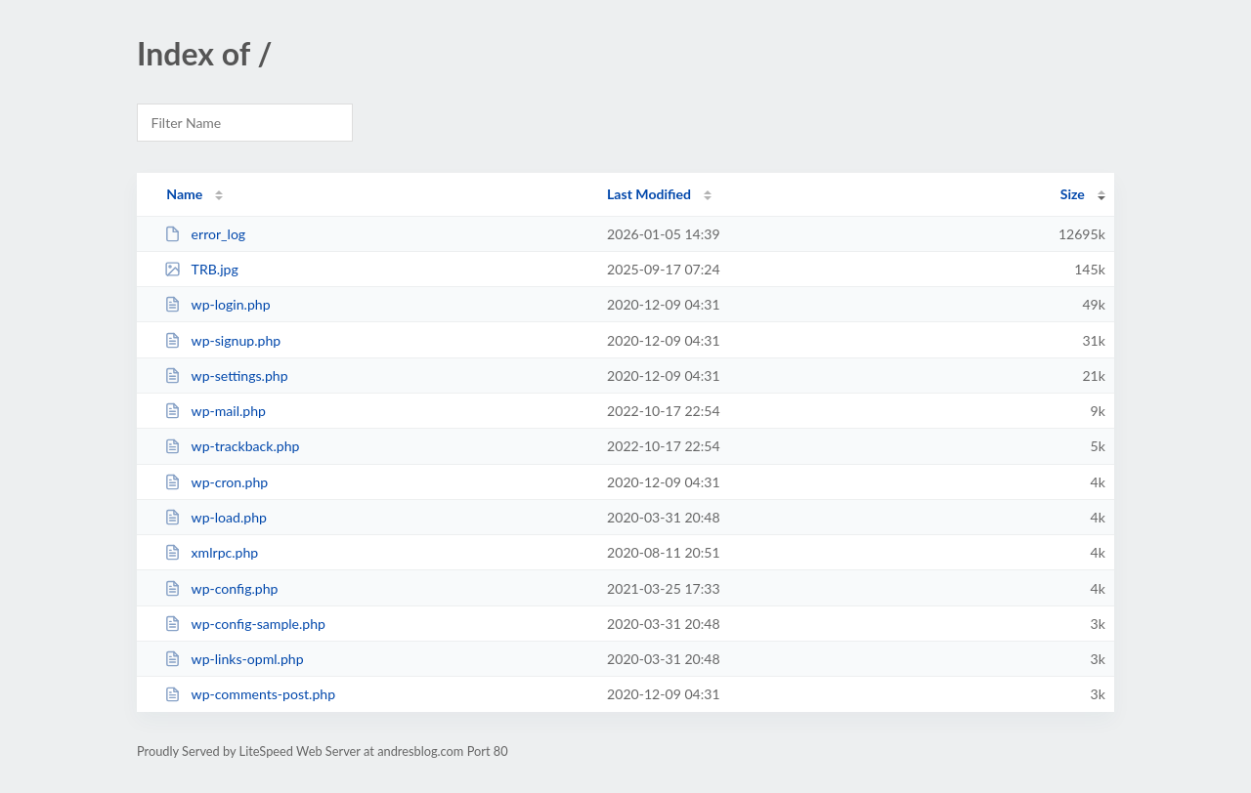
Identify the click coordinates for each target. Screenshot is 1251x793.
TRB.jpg (201, 269)
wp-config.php (221, 588)
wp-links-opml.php (233, 658)
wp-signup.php (222, 340)
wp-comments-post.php (249, 694)
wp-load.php (215, 517)
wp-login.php (217, 304)
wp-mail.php (215, 410)
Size (1072, 194)
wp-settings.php (225, 375)
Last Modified (649, 194)
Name (184, 194)
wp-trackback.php (231, 446)
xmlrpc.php (211, 552)
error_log (204, 234)
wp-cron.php (216, 482)
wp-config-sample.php (244, 623)
